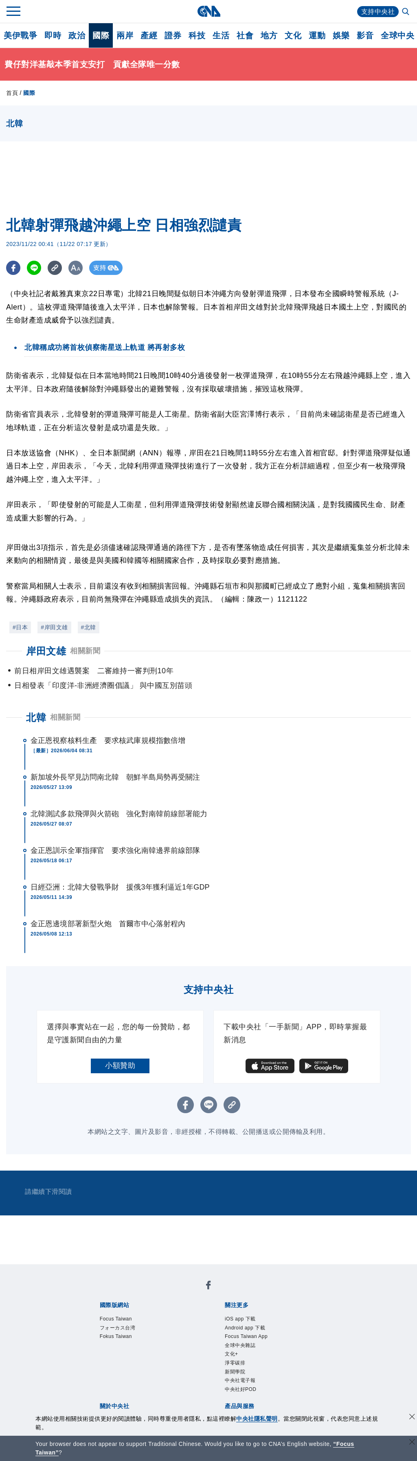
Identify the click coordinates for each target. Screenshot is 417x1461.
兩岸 (124, 35)
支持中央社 (378, 11)
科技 (197, 35)
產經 (148, 35)
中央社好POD (241, 1389)
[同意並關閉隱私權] (412, 1417)
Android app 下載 (245, 1328)
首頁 (12, 93)
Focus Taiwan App (246, 1336)
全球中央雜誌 (240, 1345)
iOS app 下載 (240, 1319)
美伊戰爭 (20, 35)
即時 (52, 35)
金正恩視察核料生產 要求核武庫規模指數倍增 (108, 740)
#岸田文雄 (54, 627)
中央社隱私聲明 (257, 1418)
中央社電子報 (240, 1380)
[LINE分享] (34, 268)
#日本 (20, 627)
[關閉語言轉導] (412, 1443)
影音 (365, 35)
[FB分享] (13, 268)
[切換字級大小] (75, 268)
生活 (221, 35)
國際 (100, 35)
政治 (76, 35)
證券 (173, 35)
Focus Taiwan (116, 1319)
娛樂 (341, 35)
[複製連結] (55, 268)
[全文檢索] (406, 12)
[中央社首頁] (209, 11)
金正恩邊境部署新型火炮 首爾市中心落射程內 (108, 924)
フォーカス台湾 (118, 1328)
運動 (317, 35)
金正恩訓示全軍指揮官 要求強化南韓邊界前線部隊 (115, 850)
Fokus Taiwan (116, 1336)
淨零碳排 (235, 1363)
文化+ (231, 1354)
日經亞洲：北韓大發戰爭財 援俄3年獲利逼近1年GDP (120, 887)
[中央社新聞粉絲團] (208, 1286)
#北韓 (88, 627)
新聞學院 (235, 1372)
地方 (269, 35)
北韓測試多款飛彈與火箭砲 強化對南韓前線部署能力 (119, 814)
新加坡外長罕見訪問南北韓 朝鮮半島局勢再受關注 (115, 777)
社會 (245, 35)
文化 (293, 35)
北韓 (36, 717)
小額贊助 (120, 1065)
